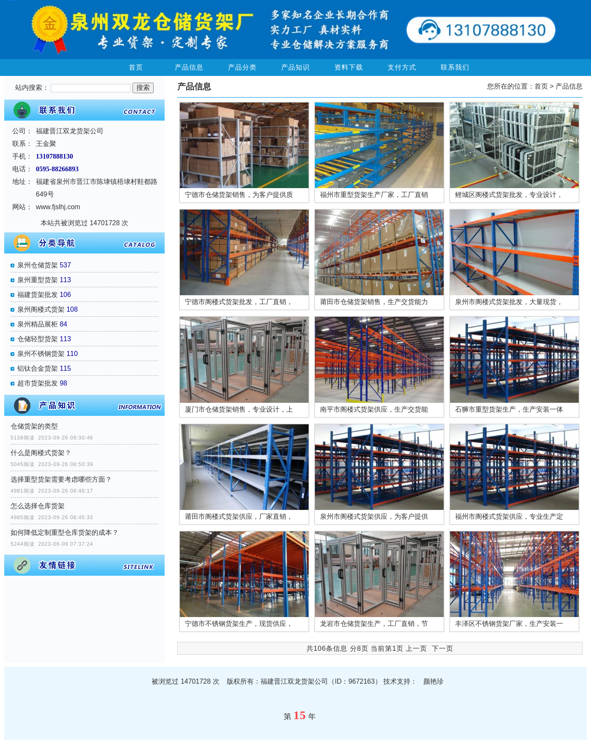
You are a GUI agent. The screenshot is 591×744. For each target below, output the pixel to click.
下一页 (442, 648)
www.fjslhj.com (58, 206)
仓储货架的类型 (34, 426)
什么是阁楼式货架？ (41, 452)
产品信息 (189, 67)
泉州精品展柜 (37, 324)
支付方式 (402, 67)
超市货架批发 (37, 383)
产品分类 (242, 67)
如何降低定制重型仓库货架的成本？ (65, 532)
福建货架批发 (37, 294)
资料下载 (348, 67)
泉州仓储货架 (37, 265)
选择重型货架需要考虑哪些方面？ (61, 479)
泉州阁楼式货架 (41, 309)
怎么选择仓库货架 (38, 505)
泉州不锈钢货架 (41, 353)
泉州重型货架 (37, 279)
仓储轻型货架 (37, 338)
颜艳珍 (433, 681)
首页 (136, 67)
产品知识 (295, 67)
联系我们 (455, 67)
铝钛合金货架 (37, 368)
